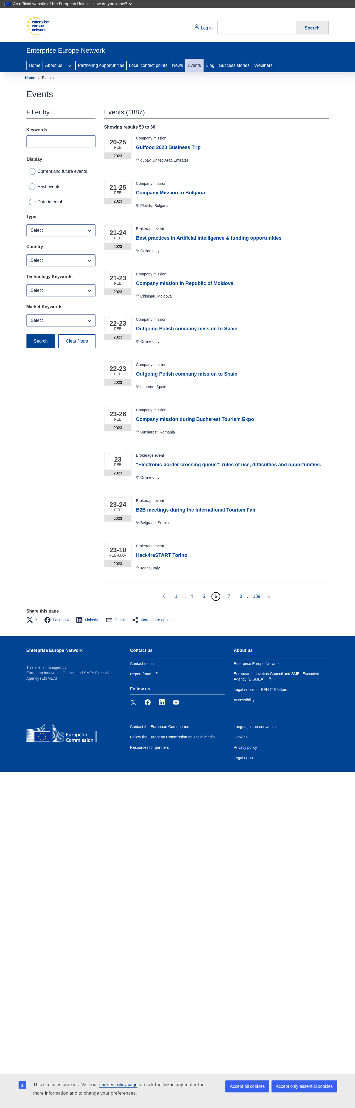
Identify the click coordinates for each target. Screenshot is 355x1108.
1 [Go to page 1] (176, 596)
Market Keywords (44, 306)
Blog (210, 65)
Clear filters (77, 341)
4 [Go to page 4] (192, 596)
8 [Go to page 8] (241, 596)
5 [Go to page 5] (204, 596)
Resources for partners (149, 747)
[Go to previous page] (164, 596)
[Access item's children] (69, 65)
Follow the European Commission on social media (172, 737)
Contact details (143, 663)
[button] (33, 620)
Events (194, 65)
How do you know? (113, 3)
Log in (203, 27)
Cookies (241, 737)
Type (31, 216)
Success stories (234, 65)
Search (312, 28)
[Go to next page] (268, 596)
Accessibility (244, 700)
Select (37, 230)
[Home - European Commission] (37, 25)
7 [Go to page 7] (229, 596)
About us (53, 65)
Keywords (36, 129)
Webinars (263, 65)
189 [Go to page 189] (256, 596)
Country (34, 246)
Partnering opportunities (101, 65)
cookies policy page (118, 1084)
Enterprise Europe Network (54, 650)
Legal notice (244, 758)
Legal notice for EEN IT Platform (261, 689)
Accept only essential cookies (304, 1086)
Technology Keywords (49, 276)
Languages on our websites (257, 726)
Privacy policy (245, 747)
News (177, 65)
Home (35, 65)
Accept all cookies (247, 1086)
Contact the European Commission (159, 726)
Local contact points (148, 65)
